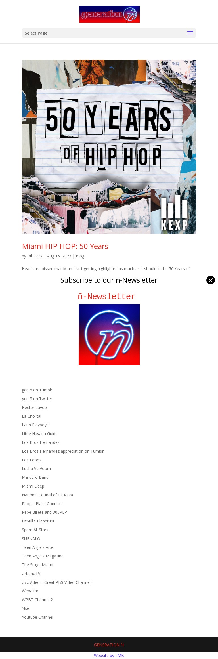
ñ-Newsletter (109, 297)
